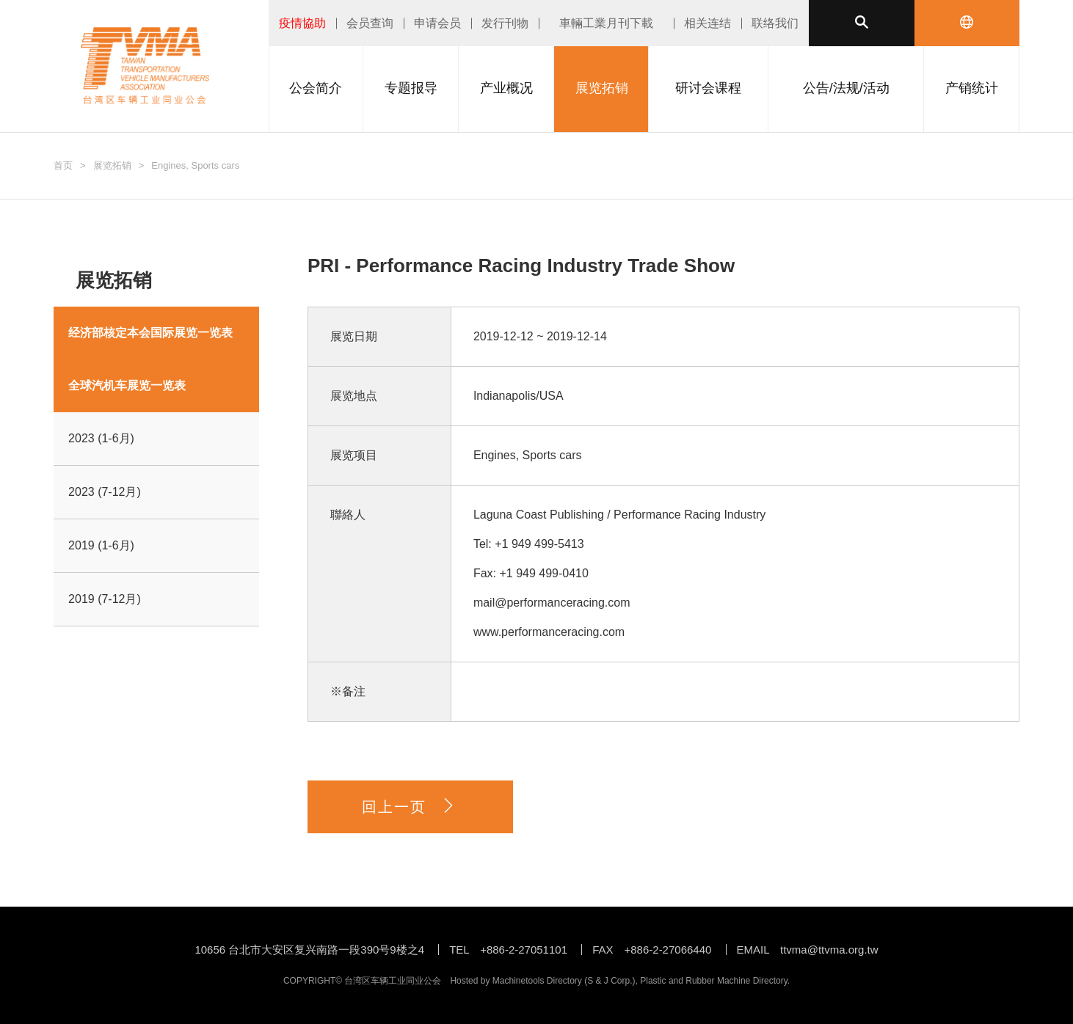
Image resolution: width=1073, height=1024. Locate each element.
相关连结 (707, 23)
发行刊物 (504, 23)
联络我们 (775, 23)
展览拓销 (112, 165)
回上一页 (409, 806)
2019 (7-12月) (104, 599)
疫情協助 (302, 23)
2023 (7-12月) (104, 492)
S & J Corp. (609, 981)
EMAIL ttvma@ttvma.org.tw (808, 949)
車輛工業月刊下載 (606, 23)
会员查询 (369, 23)
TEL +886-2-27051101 (508, 949)
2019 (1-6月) (101, 545)
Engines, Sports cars (195, 165)
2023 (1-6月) (101, 438)
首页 (63, 165)
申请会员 (437, 23)
